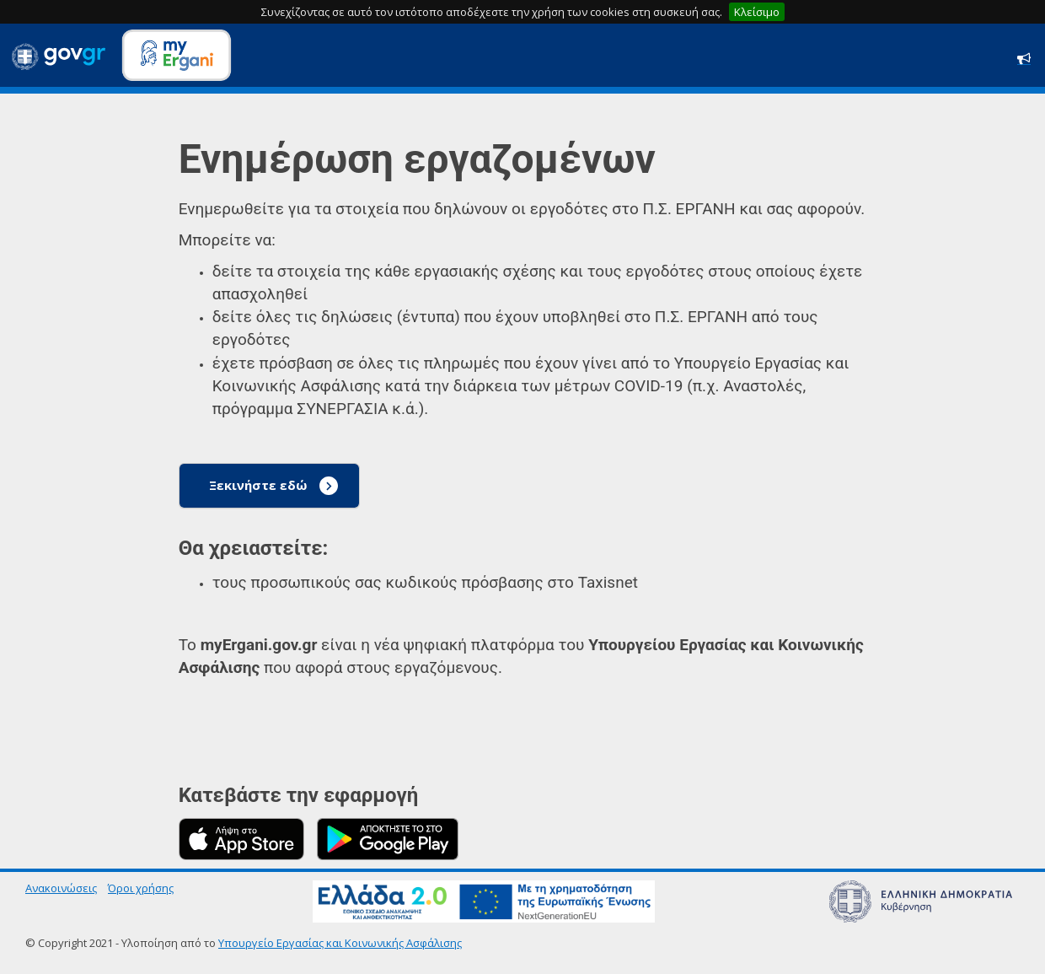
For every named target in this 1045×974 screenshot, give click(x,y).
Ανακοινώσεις (61, 888)
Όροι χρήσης (141, 888)
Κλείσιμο (757, 11)
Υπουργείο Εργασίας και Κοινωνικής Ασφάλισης (340, 942)
